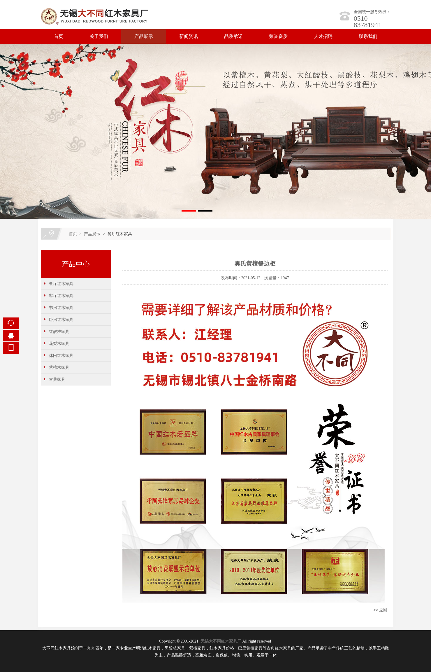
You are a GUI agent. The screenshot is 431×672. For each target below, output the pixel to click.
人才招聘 (323, 36)
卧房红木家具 (61, 319)
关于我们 (98, 36)
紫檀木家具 (59, 367)
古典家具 (57, 379)
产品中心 (76, 264)
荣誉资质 (278, 36)
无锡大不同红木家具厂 (220, 641)
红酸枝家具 (59, 331)
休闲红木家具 (61, 355)
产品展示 (143, 36)
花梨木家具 (59, 343)
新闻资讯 (188, 36)
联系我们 (368, 36)
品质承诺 (233, 36)
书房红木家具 (61, 307)
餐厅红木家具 (120, 233)
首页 (58, 36)
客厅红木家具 (61, 295)
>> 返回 (380, 610)
